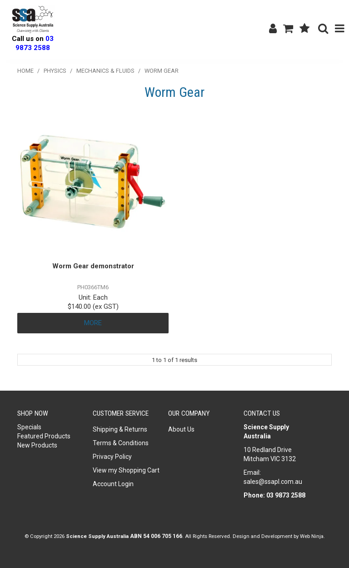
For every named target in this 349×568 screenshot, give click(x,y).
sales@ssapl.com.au (273, 481)
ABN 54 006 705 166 (156, 536)
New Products (37, 445)
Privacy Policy (112, 456)
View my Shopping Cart (126, 470)
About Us (181, 429)
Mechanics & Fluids (105, 70)
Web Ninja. (312, 536)
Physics (55, 70)
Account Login (113, 484)
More (93, 323)
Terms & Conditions (121, 443)
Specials (29, 427)
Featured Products (43, 436)
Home (25, 70)
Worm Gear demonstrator (93, 266)
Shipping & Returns (120, 429)
